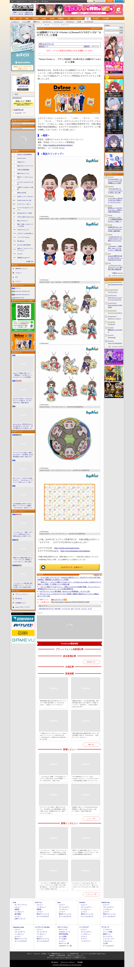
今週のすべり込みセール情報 (25, 188)
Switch (44, 18)
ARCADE (57, 608)
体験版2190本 (29, 14)
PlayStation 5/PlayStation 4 (22, 294)
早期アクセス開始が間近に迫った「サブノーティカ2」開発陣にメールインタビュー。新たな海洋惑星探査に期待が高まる (23, 560)
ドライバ (18, 281)
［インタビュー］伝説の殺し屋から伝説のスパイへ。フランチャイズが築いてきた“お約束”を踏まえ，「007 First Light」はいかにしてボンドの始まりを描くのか (23, 585)
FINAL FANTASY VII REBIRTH (115, 306)
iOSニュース (63, 929)
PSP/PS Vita (106, 902)
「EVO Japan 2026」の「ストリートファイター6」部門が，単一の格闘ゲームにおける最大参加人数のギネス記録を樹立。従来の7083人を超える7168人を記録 (115, 191)
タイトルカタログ (43, 916)
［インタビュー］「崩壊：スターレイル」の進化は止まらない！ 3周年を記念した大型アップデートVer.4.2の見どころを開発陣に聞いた (23, 534)
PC (21, 18)
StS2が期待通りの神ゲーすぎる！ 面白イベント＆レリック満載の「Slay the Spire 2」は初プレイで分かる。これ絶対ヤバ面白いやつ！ (23, 506)
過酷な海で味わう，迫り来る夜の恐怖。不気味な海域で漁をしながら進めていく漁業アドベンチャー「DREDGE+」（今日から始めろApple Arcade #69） (85, 703)
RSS (12, 1)
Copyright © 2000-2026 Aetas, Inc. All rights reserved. (67, 964)
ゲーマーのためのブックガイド (25, 208)
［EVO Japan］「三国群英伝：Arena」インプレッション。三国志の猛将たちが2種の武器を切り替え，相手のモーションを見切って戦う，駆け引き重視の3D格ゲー (115, 248)
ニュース (18, 112)
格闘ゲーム (36, 21)
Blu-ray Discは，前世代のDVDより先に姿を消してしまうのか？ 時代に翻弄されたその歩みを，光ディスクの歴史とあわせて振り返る (23, 426)
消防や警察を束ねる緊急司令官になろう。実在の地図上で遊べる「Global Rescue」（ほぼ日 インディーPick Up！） (85, 735)
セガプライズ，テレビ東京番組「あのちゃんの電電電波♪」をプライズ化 (64, 591)
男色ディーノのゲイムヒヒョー (25, 178)
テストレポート (86, 932)
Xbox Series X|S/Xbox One (22, 291)
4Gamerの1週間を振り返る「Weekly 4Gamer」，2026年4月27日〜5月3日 (115, 257)
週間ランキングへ (118, 273)
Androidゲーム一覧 (65, 946)
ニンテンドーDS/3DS (42, 927)
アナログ (96, 18)
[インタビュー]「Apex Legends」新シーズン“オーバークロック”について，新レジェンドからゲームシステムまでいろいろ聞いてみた (85, 886)
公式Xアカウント (21, 1)
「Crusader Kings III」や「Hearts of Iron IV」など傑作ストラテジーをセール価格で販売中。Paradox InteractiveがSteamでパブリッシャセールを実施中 (115, 239)
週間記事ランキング (21, 268)
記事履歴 (109, 1)
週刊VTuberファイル (23, 173)
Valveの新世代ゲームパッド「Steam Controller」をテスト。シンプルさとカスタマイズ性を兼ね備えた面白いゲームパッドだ (85, 778)
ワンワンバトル (112, 292)
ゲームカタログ (88, 21)
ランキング (119, 1)
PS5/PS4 (35, 18)
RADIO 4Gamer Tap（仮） (24, 200)
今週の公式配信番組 (23, 169)
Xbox (27, 18)
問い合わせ (45, 1)
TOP (14, 18)
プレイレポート (64, 907)
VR (69, 18)
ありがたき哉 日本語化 (24, 245)
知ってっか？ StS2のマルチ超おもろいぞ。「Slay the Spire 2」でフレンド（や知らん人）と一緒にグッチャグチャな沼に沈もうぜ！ (23, 480)
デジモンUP (111, 324)
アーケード (105, 927)
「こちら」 (77, 955)
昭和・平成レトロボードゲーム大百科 (25, 225)
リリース (77, 608)
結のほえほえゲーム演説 (24, 213)
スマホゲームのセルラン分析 (25, 183)
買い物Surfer (21, 241)
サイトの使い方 (34, 1)
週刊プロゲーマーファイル (25, 166)
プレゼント (18, 272)
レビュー (18, 907)
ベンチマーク (85, 941)
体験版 (17, 909)
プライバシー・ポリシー (67, 962)
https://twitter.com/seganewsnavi (66, 548)
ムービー (18, 916)
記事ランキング (20, 919)
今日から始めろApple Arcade (25, 217)
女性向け (61, 18)
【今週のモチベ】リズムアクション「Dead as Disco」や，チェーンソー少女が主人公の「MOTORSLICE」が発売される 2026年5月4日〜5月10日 (53, 736)
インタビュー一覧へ (91, 894)
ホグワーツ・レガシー (114, 318)
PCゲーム (18, 288)
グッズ (90, 608)
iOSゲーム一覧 (64, 943)
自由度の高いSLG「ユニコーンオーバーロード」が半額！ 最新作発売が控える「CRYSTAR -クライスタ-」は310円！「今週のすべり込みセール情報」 (115, 229)
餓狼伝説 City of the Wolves (115, 331)
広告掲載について (20, 602)
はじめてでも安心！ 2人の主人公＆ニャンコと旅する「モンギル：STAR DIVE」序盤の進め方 (23, 400)
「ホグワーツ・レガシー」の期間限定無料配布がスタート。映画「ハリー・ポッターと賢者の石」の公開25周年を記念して (115, 219)
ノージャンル (65, 608)
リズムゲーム (70, 21)
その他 (79, 21)
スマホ (52, 18)
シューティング (58, 21)
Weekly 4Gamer (21, 158)
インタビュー (15, 21)
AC (88, 18)
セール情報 (63, 936)
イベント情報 (26, 21)
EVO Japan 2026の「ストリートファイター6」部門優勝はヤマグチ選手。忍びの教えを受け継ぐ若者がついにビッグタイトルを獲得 (115, 181)
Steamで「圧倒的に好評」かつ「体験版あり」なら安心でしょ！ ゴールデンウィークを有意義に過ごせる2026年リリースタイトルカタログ (23, 375)
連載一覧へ (30, 261)
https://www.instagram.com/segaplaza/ (75, 551)
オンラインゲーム (21, 905)
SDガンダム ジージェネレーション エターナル (115, 298)
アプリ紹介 (63, 939)
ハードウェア (78, 18)
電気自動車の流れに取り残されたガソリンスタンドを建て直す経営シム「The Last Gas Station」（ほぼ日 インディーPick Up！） (53, 702)
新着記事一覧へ (91, 662)
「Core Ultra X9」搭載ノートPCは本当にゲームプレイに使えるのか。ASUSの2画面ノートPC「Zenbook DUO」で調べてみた (53, 778)
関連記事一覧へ (98, 575)
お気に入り (100, 1)
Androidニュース (64, 932)
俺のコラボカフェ (22, 220)
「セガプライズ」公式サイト (71, 567)
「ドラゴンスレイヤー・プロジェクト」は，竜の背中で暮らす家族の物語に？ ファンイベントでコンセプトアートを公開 (115, 267)
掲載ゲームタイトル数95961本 (22, 12)
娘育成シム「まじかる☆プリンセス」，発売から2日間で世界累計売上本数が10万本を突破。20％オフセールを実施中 (115, 210)
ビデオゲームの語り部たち (25, 233)
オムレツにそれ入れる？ (115, 343)
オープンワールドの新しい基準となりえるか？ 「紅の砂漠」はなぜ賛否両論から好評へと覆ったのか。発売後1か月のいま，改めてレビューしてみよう (23, 455)
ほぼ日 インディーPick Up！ (25, 196)
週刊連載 (18, 914)
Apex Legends (112, 337)
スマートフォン (62, 927)
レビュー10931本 (17, 14)
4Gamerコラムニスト (23, 229)
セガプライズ (23, 86)
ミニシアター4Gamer (23, 237)
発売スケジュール (43, 914)
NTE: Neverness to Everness (115, 285)
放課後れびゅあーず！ (23, 257)
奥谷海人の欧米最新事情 (24, 154)
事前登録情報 (63, 934)
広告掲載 (80, 962)
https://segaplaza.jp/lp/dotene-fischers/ (58, 145)
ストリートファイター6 (115, 313)
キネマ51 (20, 254)
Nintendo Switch (19, 297)
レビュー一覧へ (91, 818)
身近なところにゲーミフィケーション (25, 249)
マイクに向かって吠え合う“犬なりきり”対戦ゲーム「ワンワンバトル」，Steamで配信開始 (115, 200)
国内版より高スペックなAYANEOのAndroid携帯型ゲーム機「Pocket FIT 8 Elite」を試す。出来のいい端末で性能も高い (85, 809)
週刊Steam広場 (21, 192)
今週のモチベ (21, 162)
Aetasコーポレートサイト (22, 607)
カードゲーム (47, 21)
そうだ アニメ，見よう (24, 204)
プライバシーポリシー (22, 594)
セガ (16, 94)
